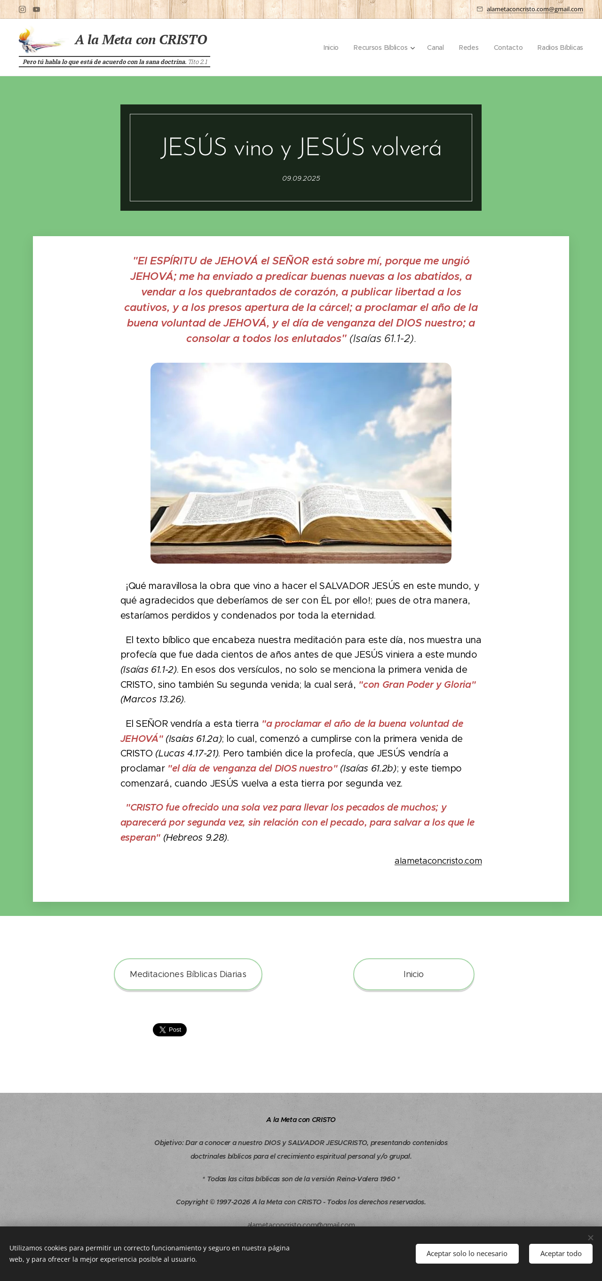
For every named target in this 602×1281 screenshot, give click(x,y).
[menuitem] (328, 47)
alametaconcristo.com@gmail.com (535, 9)
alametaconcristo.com (438, 861)
